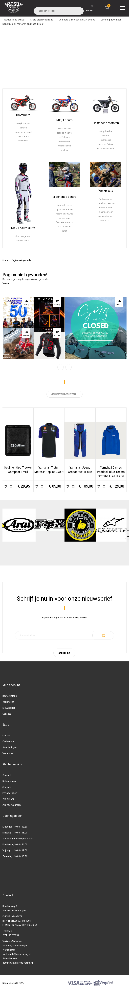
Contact (6, 713)
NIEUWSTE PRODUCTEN (64, 394)
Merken (6, 735)
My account (90, 8)
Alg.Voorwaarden (11, 805)
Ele (94, 123)
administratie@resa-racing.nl (17, 962)
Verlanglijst (8, 702)
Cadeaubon (8, 741)
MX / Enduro (64, 120)
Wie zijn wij (8, 799)
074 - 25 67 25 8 (11, 935)
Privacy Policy (9, 793)
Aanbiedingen (9, 747)
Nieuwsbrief (8, 707)
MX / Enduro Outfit (23, 228)
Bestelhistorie (9, 696)
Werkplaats (105, 190)
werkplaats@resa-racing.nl (16, 954)
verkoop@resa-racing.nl (14, 945)
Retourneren (9, 781)
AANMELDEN (64, 652)
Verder (6, 283)
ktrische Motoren (107, 123)
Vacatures (7, 753)
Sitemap (6, 787)
